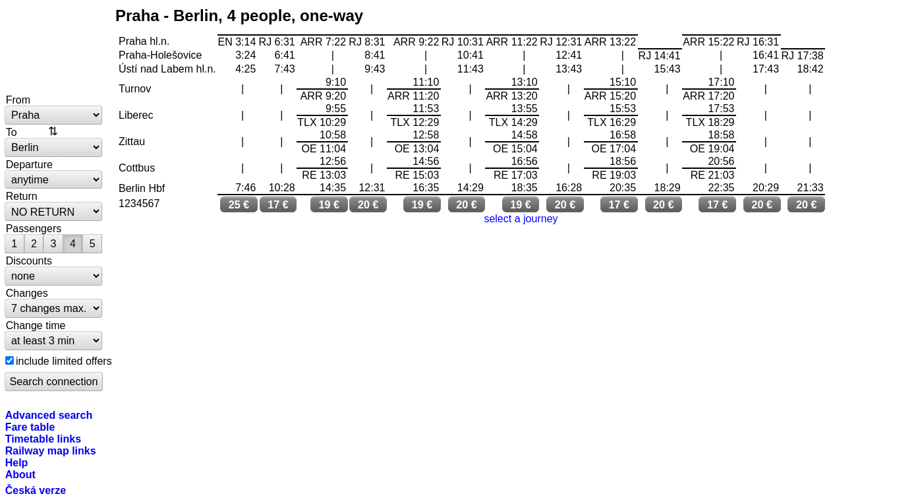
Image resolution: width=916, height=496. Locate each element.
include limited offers (64, 361)
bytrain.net (54, 47)
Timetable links (43, 439)
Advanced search (49, 415)
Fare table (30, 427)
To (11, 132)
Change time (36, 325)
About (20, 474)
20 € (368, 204)
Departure (29, 164)
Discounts (29, 260)
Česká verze (36, 490)
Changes (27, 293)
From (18, 100)
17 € (278, 204)
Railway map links (50, 450)
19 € (329, 204)
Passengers (34, 228)
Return (22, 196)
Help (16, 462)
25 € (239, 204)
